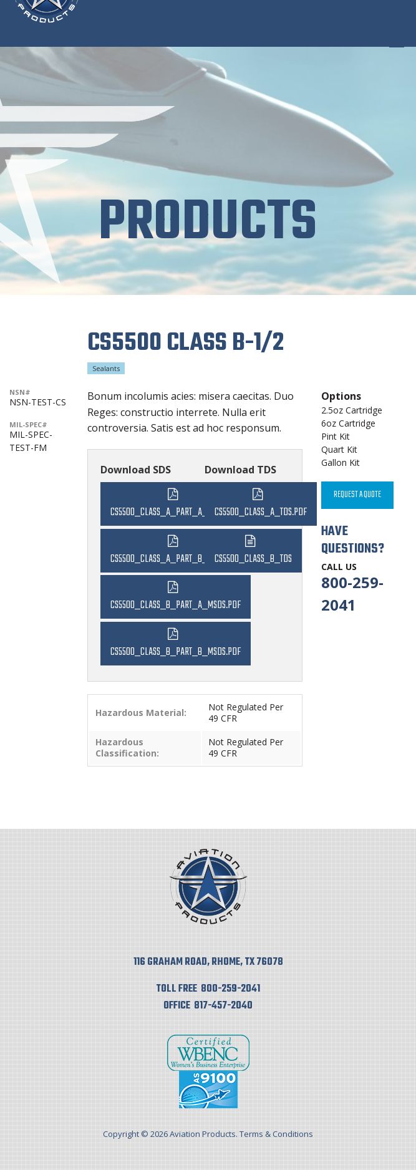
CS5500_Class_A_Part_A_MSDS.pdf (175, 512)
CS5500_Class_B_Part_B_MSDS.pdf (175, 652)
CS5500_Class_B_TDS (253, 559)
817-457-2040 (223, 1006)
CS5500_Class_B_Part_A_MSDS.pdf (175, 605)
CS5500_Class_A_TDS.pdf (261, 512)
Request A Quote (357, 495)
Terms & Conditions (276, 1133)
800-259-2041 (230, 989)
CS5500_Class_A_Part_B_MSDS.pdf (175, 559)
